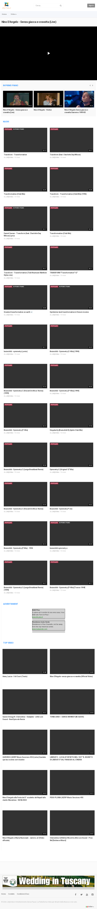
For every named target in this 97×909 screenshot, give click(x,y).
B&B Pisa (36, 610)
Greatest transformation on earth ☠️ (18, 312)
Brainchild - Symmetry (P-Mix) (16, 430)
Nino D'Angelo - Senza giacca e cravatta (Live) (29, 21)
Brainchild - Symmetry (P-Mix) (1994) (64, 391)
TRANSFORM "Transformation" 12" (64, 273)
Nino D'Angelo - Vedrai (43, 110)
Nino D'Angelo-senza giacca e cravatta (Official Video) (71, 676)
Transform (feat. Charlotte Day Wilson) (65, 155)
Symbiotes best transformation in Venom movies (69, 312)
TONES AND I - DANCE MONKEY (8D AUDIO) (67, 717)
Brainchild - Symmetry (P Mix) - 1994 (18, 548)
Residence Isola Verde (41, 622)
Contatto (11, 894)
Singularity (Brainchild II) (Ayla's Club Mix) (66, 430)
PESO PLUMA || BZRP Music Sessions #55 (66, 797)
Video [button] (14, 14)
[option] (18, 103)
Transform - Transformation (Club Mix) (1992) (68, 194)
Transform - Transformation (15, 155)
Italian (90, 906)
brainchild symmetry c (59, 548)
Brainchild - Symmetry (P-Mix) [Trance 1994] (67, 587)
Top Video (8, 643)
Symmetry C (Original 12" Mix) (62, 469)
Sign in (91, 5)
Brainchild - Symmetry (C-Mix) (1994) (64, 351)
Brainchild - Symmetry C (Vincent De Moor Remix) (23, 509)
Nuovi (6, 121)
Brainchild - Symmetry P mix (61, 509)
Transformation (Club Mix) (14, 194)
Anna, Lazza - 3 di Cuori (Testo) (15, 676)
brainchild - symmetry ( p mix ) (16, 351)
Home (4, 14)
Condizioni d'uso (23, 894)
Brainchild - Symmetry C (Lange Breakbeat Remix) (23, 469)
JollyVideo (9, 157)
